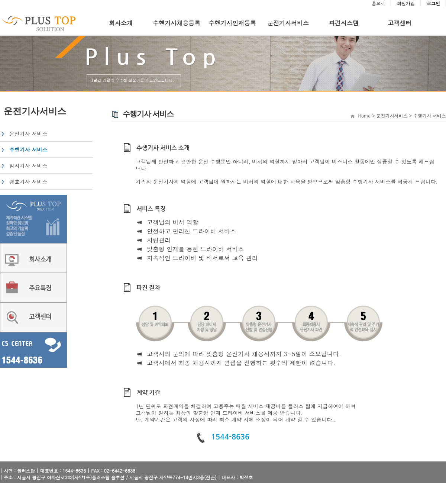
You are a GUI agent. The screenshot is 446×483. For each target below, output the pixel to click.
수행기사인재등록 (232, 23)
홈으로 (378, 3)
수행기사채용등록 (176, 23)
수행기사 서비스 (28, 149)
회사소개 (121, 23)
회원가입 (406, 3)
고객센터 (399, 23)
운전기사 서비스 (28, 133)
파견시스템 (344, 23)
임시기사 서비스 (28, 165)
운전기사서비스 (288, 23)
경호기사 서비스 (28, 181)
